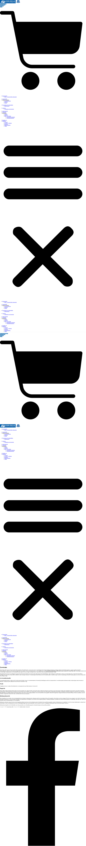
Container (4, 108)
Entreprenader (4, 95)
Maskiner (6, 307)
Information (4, 113)
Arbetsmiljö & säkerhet (11, 117)
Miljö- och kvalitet (7, 116)
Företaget (6, 115)
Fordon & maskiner (5, 305)
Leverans (6, 122)
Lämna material (5, 111)
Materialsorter (6, 311)
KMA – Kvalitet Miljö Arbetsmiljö (10, 96)
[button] (43, 214)
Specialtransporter (7, 306)
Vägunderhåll (4, 304)
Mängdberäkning (7, 125)
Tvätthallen (4, 112)
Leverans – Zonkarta (8, 123)
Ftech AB (28, 706)
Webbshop (4, 121)
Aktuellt (5, 114)
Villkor (5, 126)
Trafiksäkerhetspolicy (10, 118)
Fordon (5, 102)
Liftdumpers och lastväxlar (9, 109)
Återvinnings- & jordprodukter (7, 105)
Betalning (6, 124)
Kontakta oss (4, 120)
